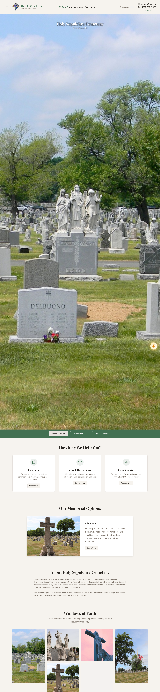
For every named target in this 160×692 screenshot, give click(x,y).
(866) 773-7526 (147, 7)
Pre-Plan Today (102, 434)
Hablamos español (148, 10)
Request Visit (126, 483)
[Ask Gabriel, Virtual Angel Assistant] (153, 346)
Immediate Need (80, 434)
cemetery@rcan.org (147, 4)
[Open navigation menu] (7, 7)
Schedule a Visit (58, 434)
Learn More (33, 486)
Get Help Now (80, 483)
